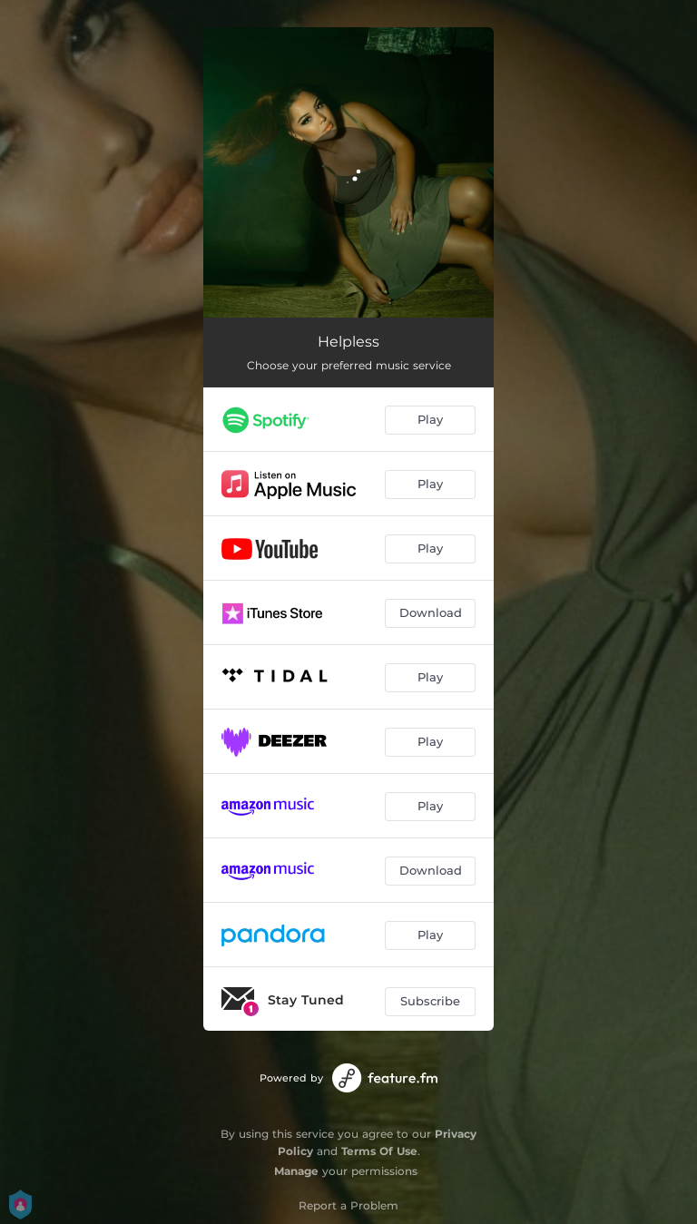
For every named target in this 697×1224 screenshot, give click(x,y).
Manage (296, 1171)
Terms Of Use (379, 1151)
